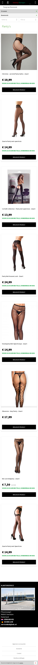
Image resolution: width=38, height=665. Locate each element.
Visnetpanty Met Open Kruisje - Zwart (14, 344)
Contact (19, 653)
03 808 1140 (7, 622)
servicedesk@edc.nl (9, 624)
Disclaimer (19, 649)
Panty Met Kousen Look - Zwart (12, 276)
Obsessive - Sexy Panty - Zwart (12, 411)
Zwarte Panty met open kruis (11, 141)
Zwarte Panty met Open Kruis (12, 546)
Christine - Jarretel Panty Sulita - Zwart (15, 74)
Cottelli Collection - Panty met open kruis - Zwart (18, 209)
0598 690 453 (7, 619)
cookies (21, 663)
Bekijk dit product (19, 90)
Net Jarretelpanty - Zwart (11, 479)
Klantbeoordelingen (19, 658)
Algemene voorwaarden (19, 644)
